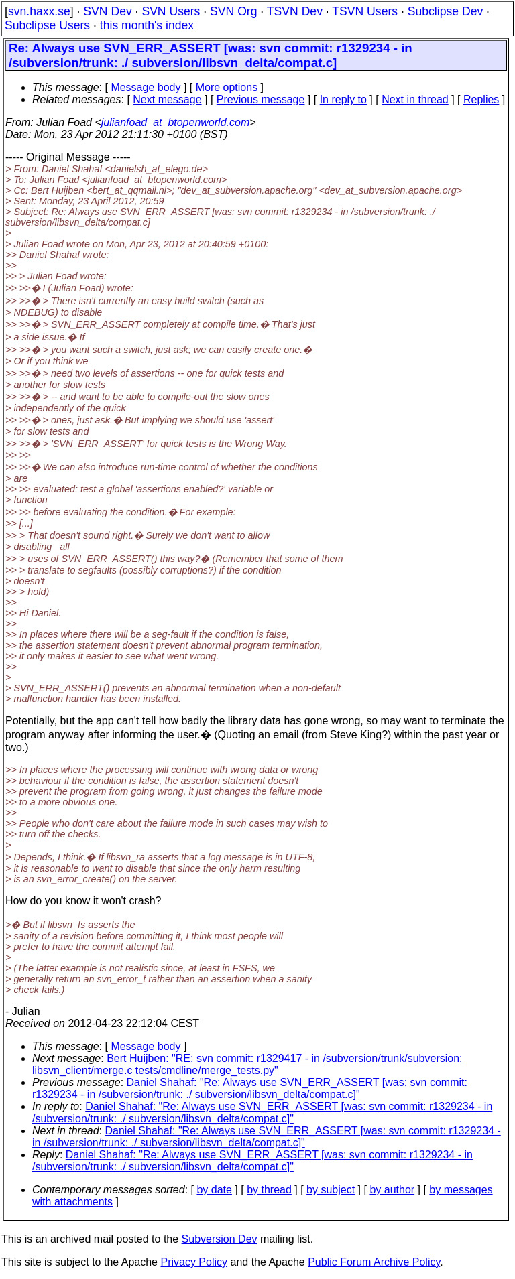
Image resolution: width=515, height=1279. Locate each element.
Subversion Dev (220, 1239)
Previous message (261, 99)
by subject (330, 1189)
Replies (481, 99)
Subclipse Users (47, 25)
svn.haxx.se (39, 11)
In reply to (343, 99)
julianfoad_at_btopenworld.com (175, 122)
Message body (145, 87)
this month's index (147, 25)
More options (227, 87)
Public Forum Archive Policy (374, 1262)
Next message (167, 99)
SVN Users (170, 11)
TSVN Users (365, 11)
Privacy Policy (193, 1262)
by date (213, 1189)
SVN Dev (107, 11)
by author (391, 1189)
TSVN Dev (295, 11)
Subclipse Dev (445, 11)
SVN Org (233, 11)
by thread (269, 1189)
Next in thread (415, 99)
